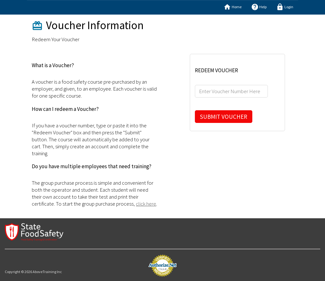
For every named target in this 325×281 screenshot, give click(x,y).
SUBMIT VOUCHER (223, 116)
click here (146, 203)
